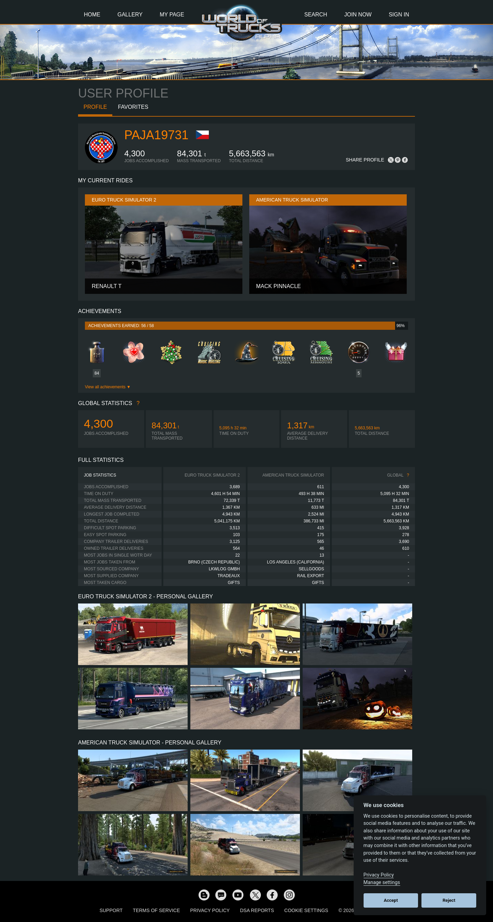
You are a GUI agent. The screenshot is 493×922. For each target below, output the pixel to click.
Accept (391, 900)
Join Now (357, 14)
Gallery (130, 14)
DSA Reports (257, 910)
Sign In (399, 14)
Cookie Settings (306, 910)
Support (111, 910)
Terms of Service (156, 910)
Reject (449, 900)
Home (92, 14)
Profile (95, 107)
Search (315, 14)
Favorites (133, 107)
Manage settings (382, 882)
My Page (172, 14)
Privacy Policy (210, 910)
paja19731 (156, 135)
